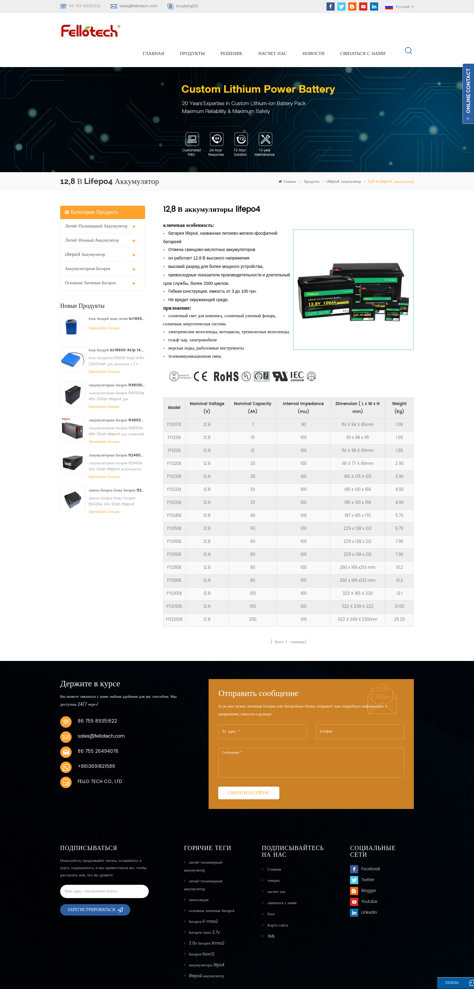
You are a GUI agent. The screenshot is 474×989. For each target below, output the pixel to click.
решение (232, 30)
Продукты (192, 30)
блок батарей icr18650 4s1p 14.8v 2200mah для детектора (117, 329)
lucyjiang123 (187, 6)
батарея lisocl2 (202, 933)
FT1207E (174, 404)
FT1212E (174, 430)
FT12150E (174, 585)
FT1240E (174, 494)
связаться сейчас (249, 771)
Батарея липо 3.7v (204, 911)
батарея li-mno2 (203, 900)
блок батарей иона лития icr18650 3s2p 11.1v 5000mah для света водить (117, 297)
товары (272, 858)
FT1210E (174, 417)
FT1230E (174, 456)
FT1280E (174, 546)
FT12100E (174, 572)
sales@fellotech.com (138, 6)
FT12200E (174, 598)
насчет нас (272, 30)
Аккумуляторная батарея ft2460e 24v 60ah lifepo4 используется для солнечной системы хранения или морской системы (117, 434)
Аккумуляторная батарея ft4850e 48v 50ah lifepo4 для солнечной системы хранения (117, 399)
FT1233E (174, 469)
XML (270, 913)
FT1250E (174, 507)
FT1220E (174, 443)
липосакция (199, 878)
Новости (314, 30)
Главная (153, 30)
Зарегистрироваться (91, 890)
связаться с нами (362, 30)
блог (270, 891)
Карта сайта (277, 902)
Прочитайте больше (104, 307)
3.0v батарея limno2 (207, 922)
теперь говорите (444, 984)
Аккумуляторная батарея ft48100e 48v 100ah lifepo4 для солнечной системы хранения (117, 364)
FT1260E (174, 520)
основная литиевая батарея (90, 261)
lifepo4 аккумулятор (343, 160)
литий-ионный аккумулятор (92, 218)
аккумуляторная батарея (87, 247)
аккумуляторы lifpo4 (206, 944)
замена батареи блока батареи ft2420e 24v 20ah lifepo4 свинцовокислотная (117, 469)
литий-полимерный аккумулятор (96, 204)
